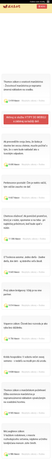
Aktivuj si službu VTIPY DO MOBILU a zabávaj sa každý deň (26, 119)
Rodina (42, 100)
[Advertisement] (26, 40)
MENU (41, 6)
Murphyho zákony (29, 100)
